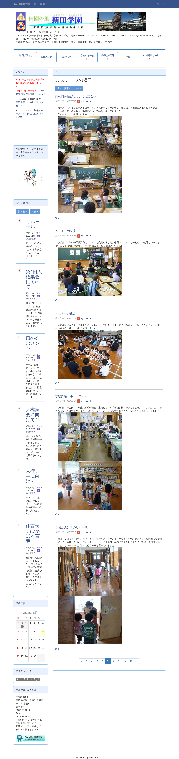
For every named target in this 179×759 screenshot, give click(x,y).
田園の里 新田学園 (32, 4)
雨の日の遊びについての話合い (75, 96)
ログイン (161, 4)
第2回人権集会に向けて (34, 279)
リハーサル (33, 224)
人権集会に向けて (33, 476)
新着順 (22, 211)
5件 (78, 88)
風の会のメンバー (33, 343)
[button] (18, 177)
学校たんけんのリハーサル (72, 527)
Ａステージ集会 (65, 313)
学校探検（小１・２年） (71, 396)
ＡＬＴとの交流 (65, 231)
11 (131, 661)
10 (124, 661)
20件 (35, 211)
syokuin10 (84, 101)
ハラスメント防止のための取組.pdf (29, 113)
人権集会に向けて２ (33, 414)
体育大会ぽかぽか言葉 (33, 534)
